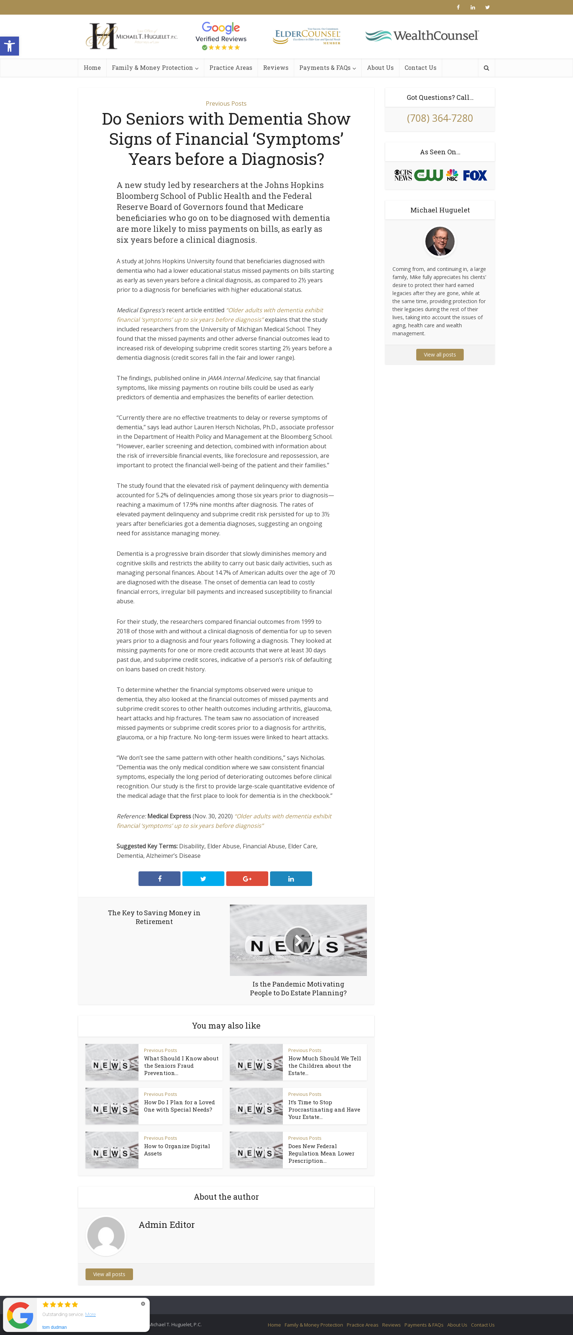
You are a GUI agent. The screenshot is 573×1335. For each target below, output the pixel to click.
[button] (9, 46)
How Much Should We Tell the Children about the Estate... (324, 1065)
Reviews (275, 67)
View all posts (109, 1274)
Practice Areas (230, 67)
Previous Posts (226, 103)
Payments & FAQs (324, 67)
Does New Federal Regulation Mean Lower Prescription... (321, 1153)
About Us (380, 67)
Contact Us (420, 67)
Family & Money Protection (152, 67)
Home (92, 67)
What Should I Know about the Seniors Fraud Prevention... (181, 1065)
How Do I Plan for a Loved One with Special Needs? (179, 1105)
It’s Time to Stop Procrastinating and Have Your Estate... (324, 1109)
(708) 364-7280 (440, 118)
